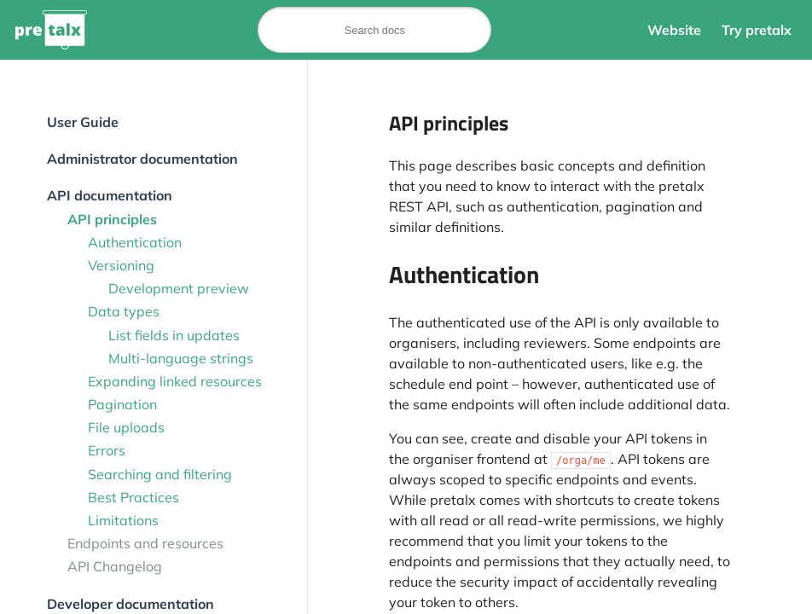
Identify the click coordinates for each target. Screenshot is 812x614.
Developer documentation (130, 603)
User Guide (83, 121)
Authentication (135, 242)
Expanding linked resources (175, 381)
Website (674, 29)
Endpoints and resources (145, 543)
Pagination (122, 404)
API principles (112, 219)
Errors (106, 450)
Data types (124, 311)
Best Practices (133, 497)
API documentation (109, 195)
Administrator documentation (142, 158)
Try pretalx (757, 29)
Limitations (123, 520)
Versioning (121, 265)
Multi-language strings (180, 358)
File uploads (126, 427)
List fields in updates (174, 335)
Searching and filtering (160, 474)
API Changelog (114, 566)
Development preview (178, 288)
